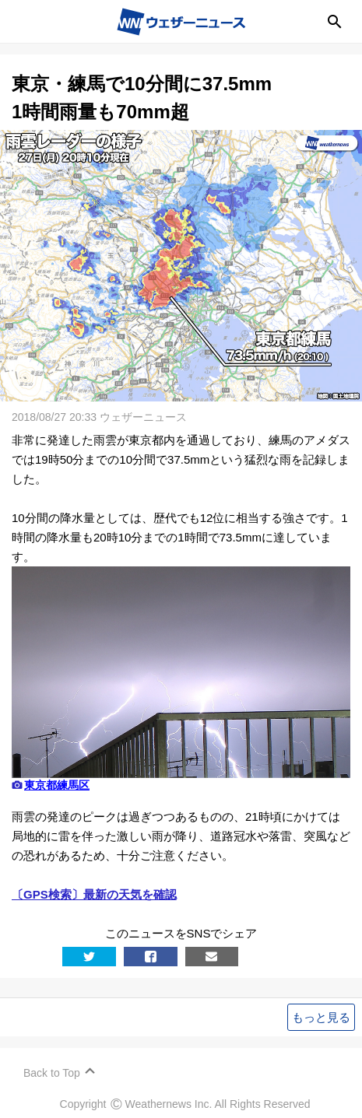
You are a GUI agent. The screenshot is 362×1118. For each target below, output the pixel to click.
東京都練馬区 (57, 785)
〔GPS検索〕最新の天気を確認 (94, 894)
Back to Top (51, 1073)
